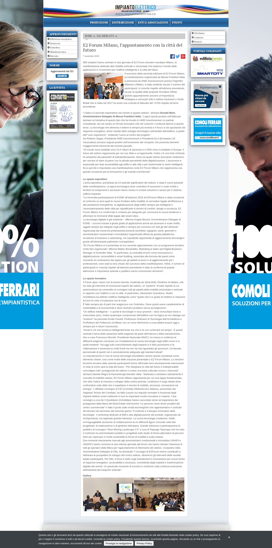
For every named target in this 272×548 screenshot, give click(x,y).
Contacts (198, 37)
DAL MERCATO (105, 36)
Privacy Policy (144, 543)
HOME (88, 36)
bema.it (198, 41)
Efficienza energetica (61, 39)
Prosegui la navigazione (119, 543)
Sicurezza (55, 43)
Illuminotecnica (58, 51)
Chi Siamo (199, 33)
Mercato (54, 56)
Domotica (55, 47)
